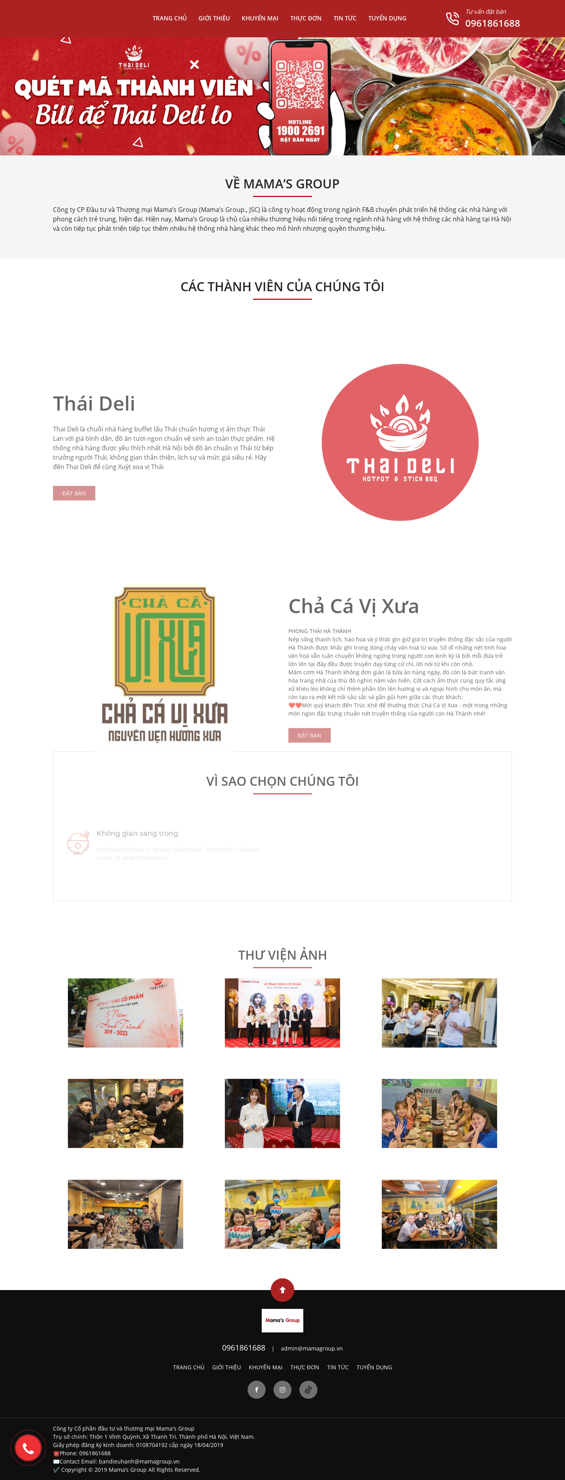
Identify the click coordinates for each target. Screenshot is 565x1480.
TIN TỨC (345, 18)
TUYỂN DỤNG (387, 18)
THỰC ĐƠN (306, 18)
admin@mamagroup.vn (312, 1348)
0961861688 (492, 22)
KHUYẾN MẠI (260, 18)
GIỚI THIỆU (214, 18)
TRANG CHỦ (170, 18)
